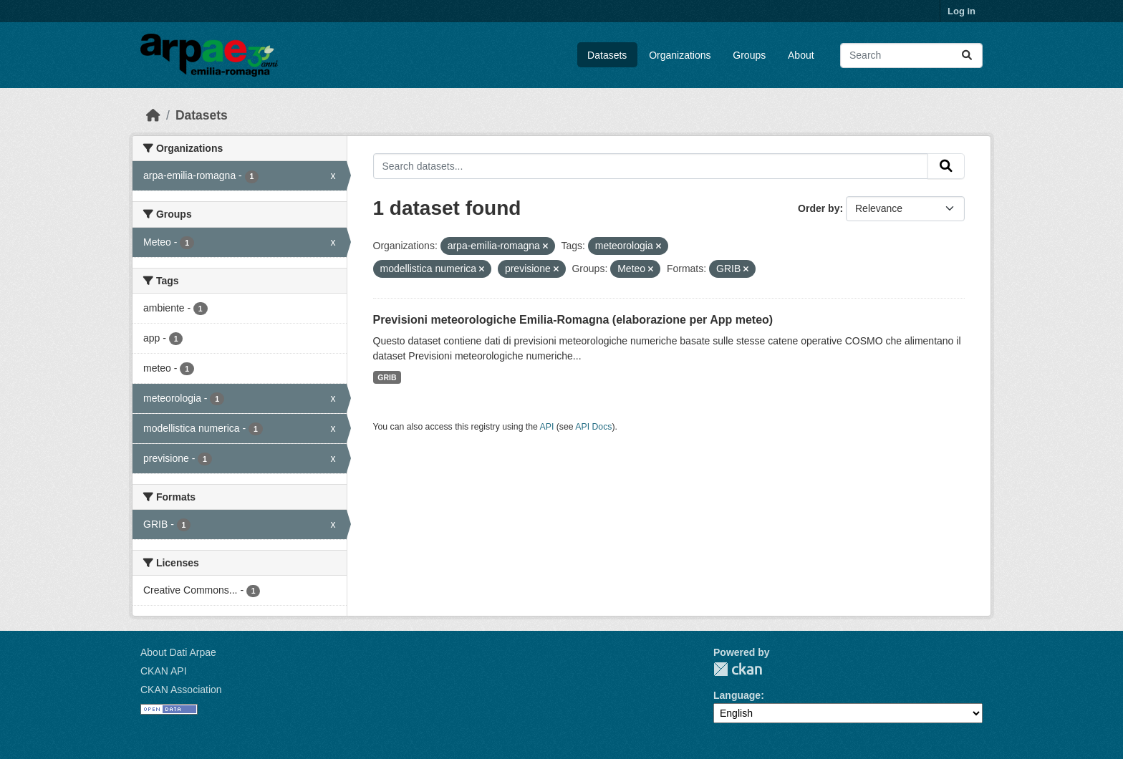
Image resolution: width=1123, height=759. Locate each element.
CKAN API (163, 671)
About (801, 55)
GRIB (386, 377)
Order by (818, 208)
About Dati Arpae (178, 652)
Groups (749, 55)
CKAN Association (181, 689)
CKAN (737, 669)
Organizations (679, 55)
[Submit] (967, 55)
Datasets (607, 55)
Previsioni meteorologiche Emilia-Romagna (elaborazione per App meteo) (573, 320)
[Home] (153, 115)
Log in (961, 11)
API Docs (593, 427)
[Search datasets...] (911, 55)
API (547, 427)
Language (737, 695)
